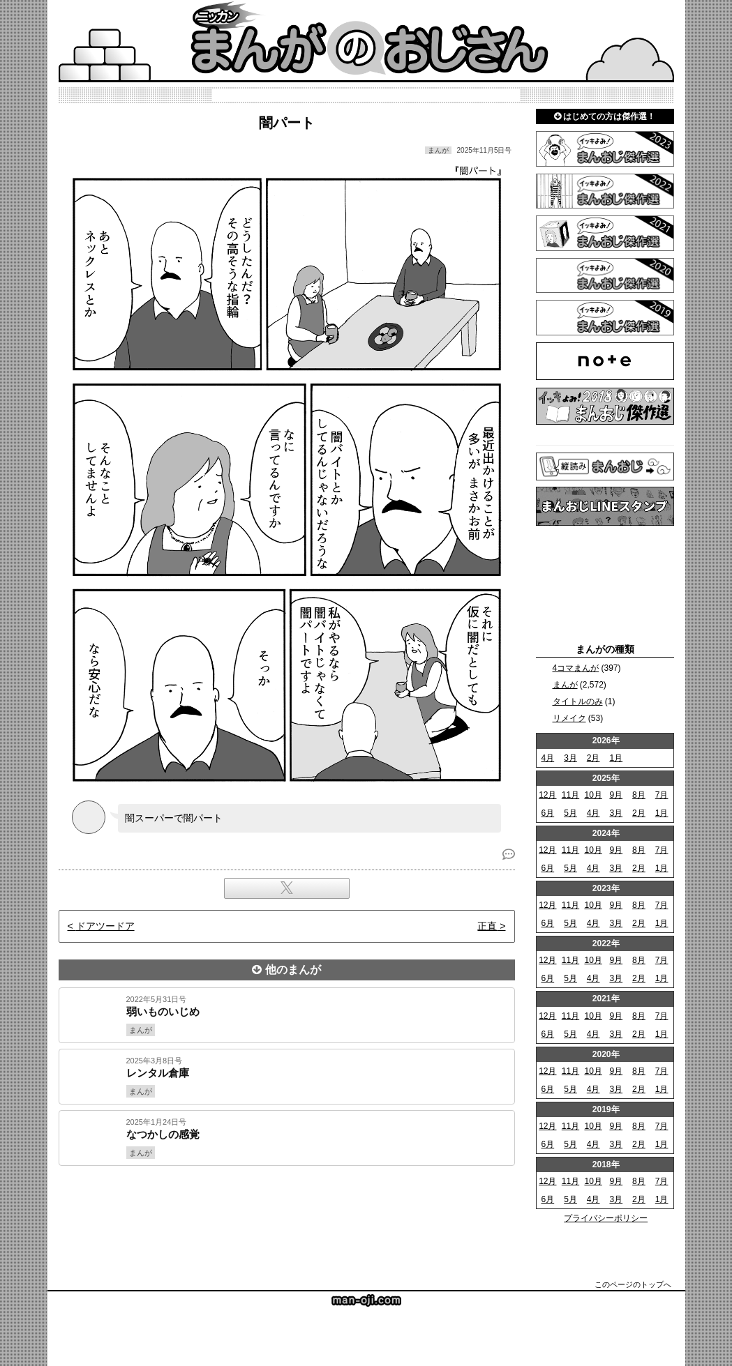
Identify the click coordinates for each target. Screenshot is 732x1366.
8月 (638, 795)
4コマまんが (576, 668)
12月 (547, 795)
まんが (565, 685)
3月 (570, 758)
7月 (661, 795)
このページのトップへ (633, 1284)
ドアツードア (105, 926)
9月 (615, 795)
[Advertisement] (287, 1213)
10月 (593, 795)
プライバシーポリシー (606, 1218)
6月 (547, 813)
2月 (593, 758)
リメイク (569, 718)
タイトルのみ (578, 701)
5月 (570, 813)
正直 (487, 926)
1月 (615, 758)
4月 (547, 758)
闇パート (287, 122)
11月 (570, 795)
